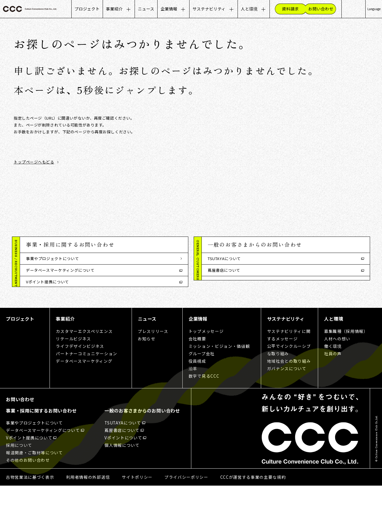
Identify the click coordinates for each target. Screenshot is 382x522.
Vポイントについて (225, 282)
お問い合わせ (20, 435)
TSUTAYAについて (224, 258)
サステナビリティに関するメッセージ (289, 371)
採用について (38, 293)
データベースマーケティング (84, 397)
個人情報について (224, 293)
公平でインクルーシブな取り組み (289, 386)
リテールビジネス (73, 375)
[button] (104, 245)
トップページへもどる (34, 162)
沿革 (193, 405)
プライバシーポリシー (186, 513)
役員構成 (197, 397)
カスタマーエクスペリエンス (84, 367)
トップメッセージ (206, 367)
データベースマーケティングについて (60, 270)
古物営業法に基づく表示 (30, 513)
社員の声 (333, 390)
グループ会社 (202, 390)
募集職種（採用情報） (346, 367)
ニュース (146, 9)
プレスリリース (153, 367)
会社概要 (197, 375)
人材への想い (337, 375)
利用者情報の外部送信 (88, 513)
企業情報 (169, 9)
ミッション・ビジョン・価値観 (219, 382)
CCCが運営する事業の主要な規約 (253, 513)
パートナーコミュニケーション (86, 390)
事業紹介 (114, 9)
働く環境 (333, 382)
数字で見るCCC (204, 412)
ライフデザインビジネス (80, 382)
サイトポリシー (137, 513)
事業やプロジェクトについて (52, 258)
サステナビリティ (209, 9)
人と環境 (249, 9)
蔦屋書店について (224, 270)
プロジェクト (87, 9)
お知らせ (146, 375)
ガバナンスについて (286, 405)
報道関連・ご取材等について (52, 305)
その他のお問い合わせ (46, 317)
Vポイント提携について (47, 282)
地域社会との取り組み (289, 397)
